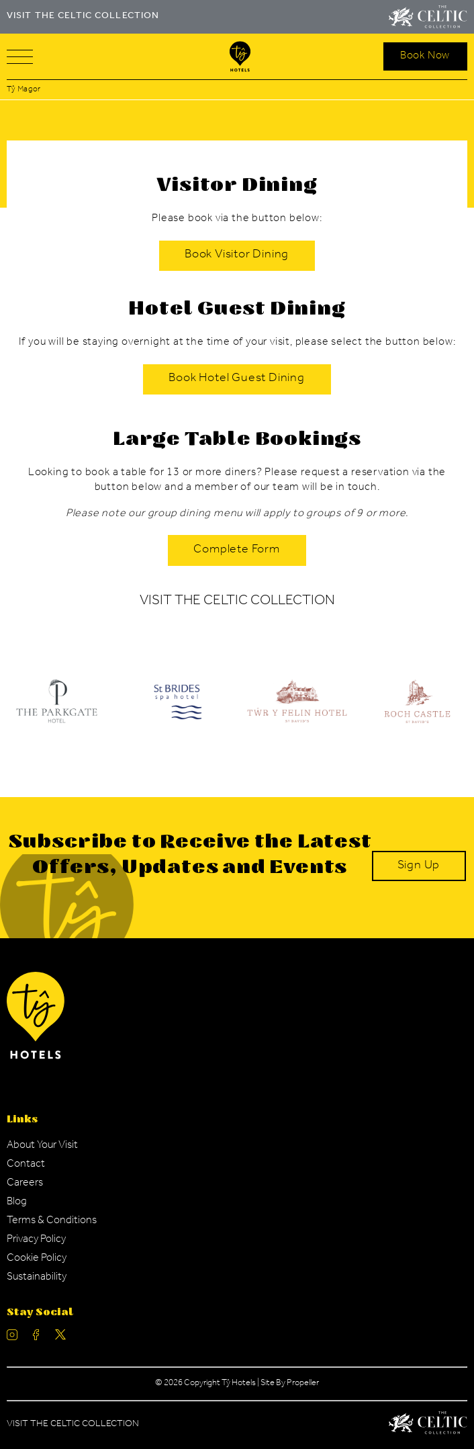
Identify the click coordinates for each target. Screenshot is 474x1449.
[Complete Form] (236, 550)
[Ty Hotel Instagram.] (12, 1337)
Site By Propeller (289, 1383)
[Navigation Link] (42, 1146)
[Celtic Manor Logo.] (428, 1425)
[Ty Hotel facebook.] (36, 1337)
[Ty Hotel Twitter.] (60, 1337)
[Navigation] (20, 56)
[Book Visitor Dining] (237, 256)
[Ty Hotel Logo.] (177, 711)
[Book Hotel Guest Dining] (236, 379)
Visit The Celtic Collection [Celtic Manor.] (73, 1425)
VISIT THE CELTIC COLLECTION (83, 17)
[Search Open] (425, 56)
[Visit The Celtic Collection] (428, 16)
